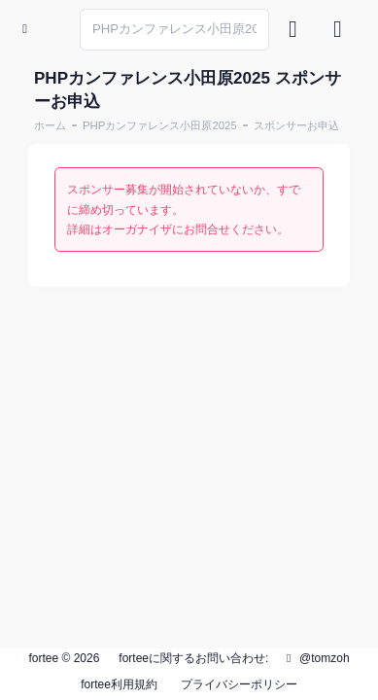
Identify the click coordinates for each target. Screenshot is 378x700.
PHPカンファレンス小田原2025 (160, 125)
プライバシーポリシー (239, 684)
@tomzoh (316, 658)
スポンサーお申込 (296, 125)
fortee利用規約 (119, 684)
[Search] (174, 30)
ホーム (50, 125)
